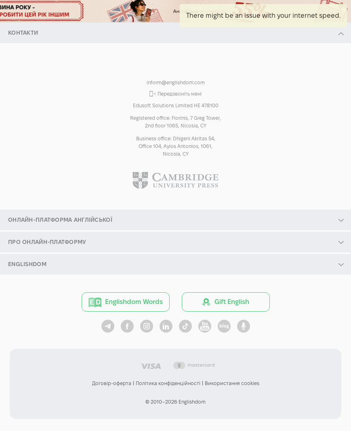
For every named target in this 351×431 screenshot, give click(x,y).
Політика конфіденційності (168, 383)
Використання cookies (232, 383)
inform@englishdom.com (176, 82)
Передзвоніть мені (180, 93)
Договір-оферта (111, 383)
